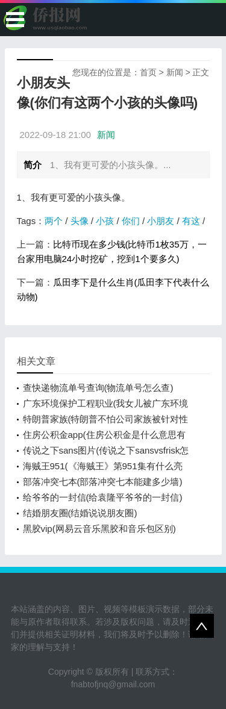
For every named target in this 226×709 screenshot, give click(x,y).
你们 (131, 221)
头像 (80, 221)
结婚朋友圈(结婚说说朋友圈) (80, 513)
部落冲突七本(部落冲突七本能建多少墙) (103, 481)
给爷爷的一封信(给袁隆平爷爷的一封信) (103, 497)
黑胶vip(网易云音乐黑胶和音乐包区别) (99, 528)
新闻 (174, 72)
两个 (54, 221)
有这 (191, 221)
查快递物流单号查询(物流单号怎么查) (98, 388)
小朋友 (160, 221)
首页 (148, 72)
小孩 (105, 221)
